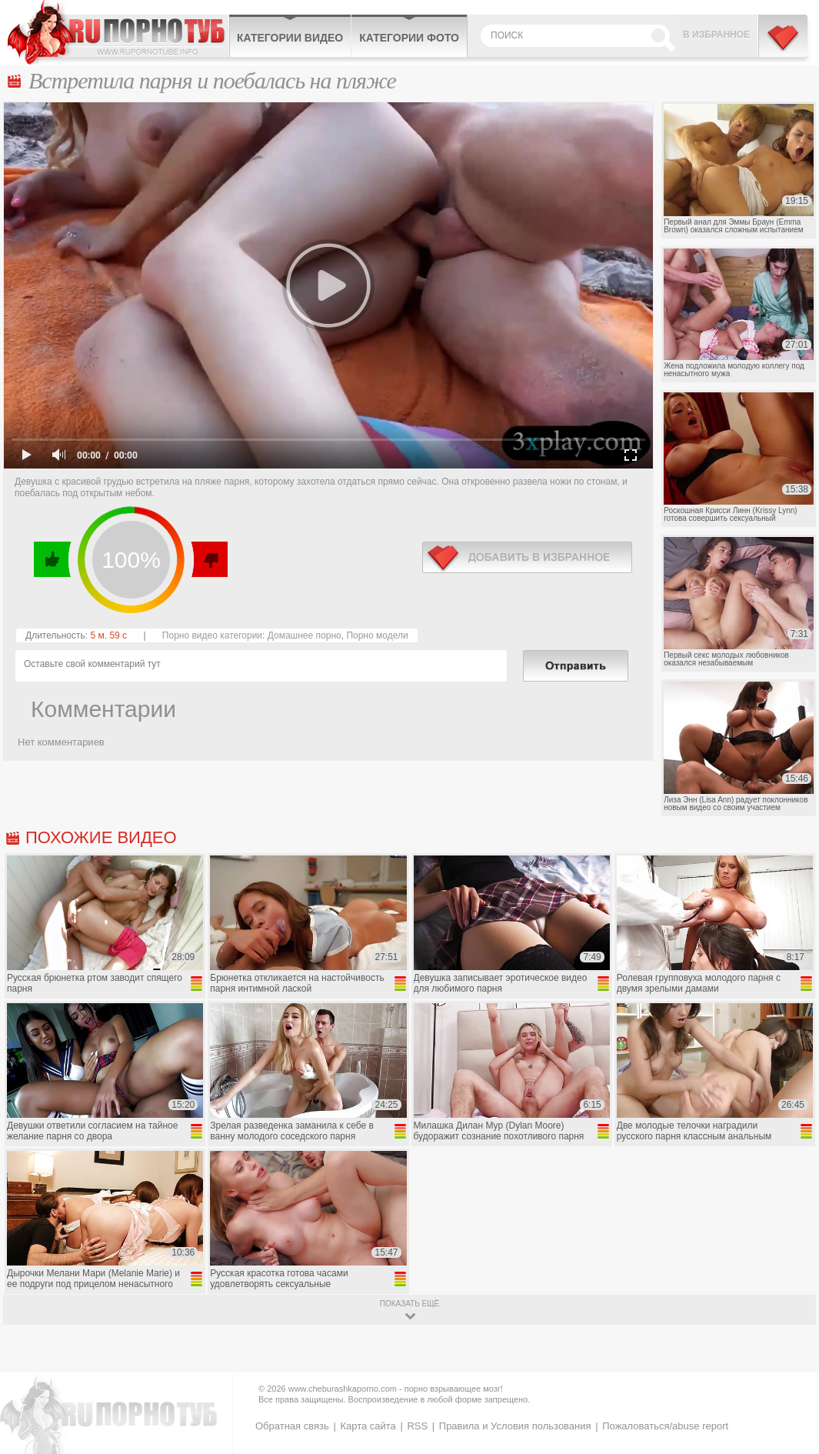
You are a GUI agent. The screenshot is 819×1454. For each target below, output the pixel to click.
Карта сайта (367, 1426)
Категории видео (290, 38)
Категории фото (409, 38)
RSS (417, 1426)
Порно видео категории (212, 635)
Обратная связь (292, 1426)
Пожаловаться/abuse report (665, 1426)
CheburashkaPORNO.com (118, 32)
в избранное (527, 557)
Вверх (789, 1366)
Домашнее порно (304, 635)
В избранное (716, 34)
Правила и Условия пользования (515, 1426)
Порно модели (377, 635)
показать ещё (409, 1303)
